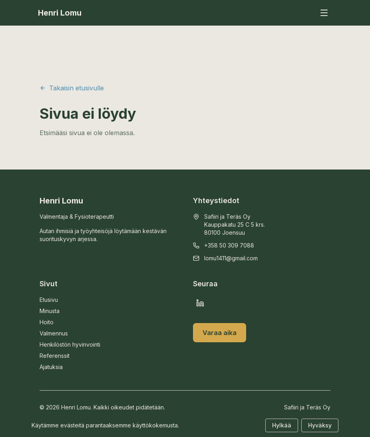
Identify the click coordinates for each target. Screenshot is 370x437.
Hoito (47, 322)
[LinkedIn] (200, 303)
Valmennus (54, 333)
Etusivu (49, 299)
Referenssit (55, 355)
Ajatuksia (51, 366)
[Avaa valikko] (324, 13)
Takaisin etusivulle (72, 88)
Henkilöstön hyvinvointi (70, 344)
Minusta (50, 310)
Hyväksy (320, 425)
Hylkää (281, 425)
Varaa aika (220, 333)
